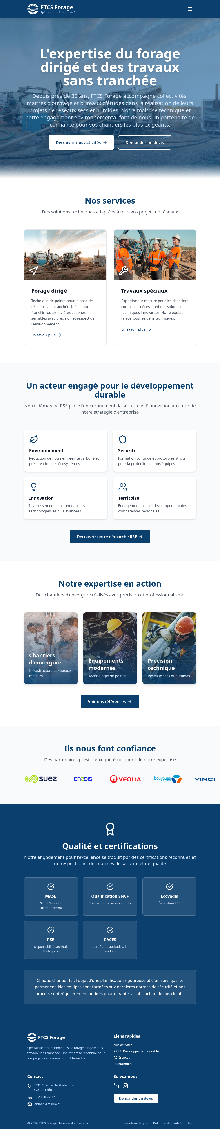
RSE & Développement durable (136, 1051)
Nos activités (123, 1045)
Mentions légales (137, 1123)
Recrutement (123, 1064)
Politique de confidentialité (173, 1123)
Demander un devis (145, 142)
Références (122, 1057)
